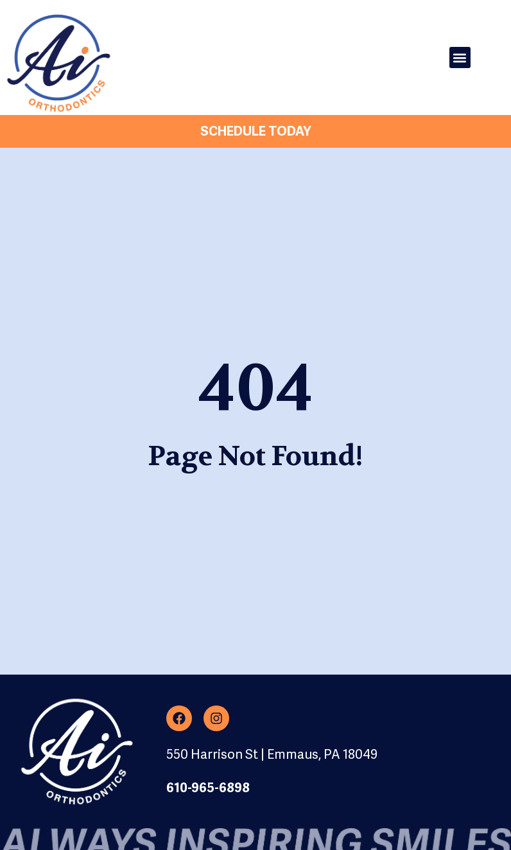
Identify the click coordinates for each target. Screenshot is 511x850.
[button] (460, 57)
